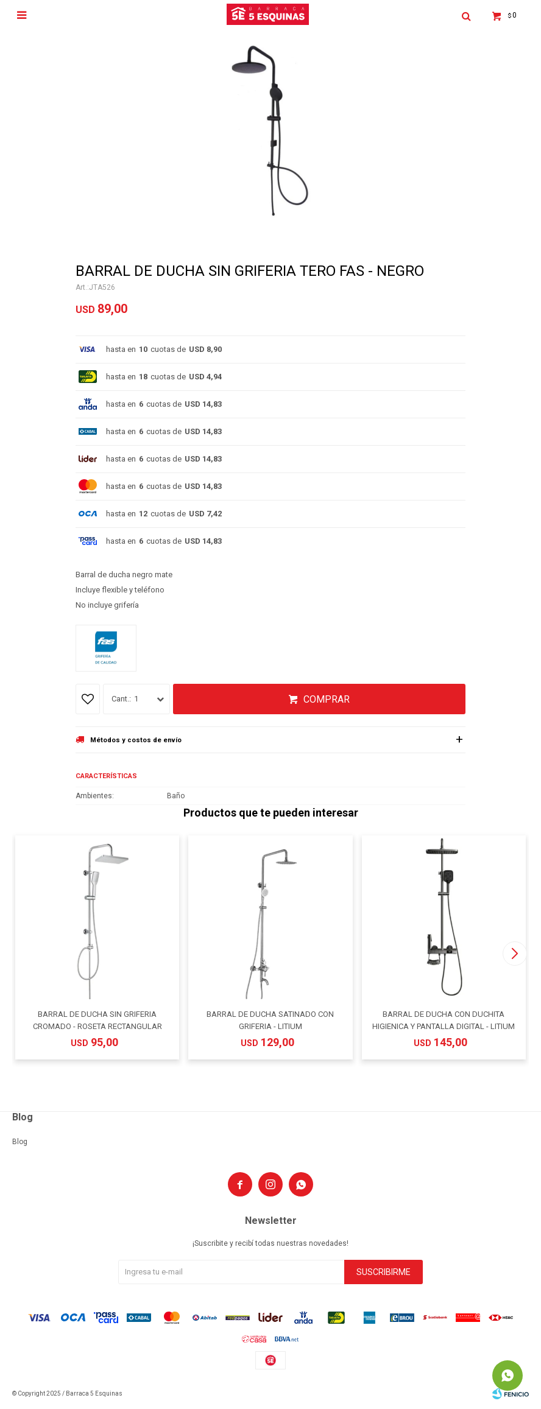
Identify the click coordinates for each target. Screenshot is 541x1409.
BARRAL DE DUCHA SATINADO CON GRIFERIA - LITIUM (270, 1020)
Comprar (326, 699)
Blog (19, 1141)
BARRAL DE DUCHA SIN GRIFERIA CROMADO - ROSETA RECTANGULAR (97, 1020)
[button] (514, 953)
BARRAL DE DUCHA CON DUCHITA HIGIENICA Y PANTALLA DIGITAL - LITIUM (443, 1020)
